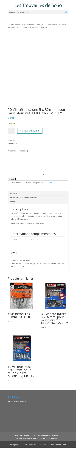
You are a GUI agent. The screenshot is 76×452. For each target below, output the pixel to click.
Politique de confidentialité (26, 438)
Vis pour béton (52, 25)
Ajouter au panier (30, 130)
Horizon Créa (60, 444)
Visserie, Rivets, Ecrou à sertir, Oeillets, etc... (29, 25)
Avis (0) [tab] (13, 202)
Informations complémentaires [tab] (23, 197)
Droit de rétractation (50, 438)
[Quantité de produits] (11, 131)
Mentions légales (22, 435)
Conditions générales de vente (45, 435)
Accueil (10, 25)
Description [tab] (15, 193)
